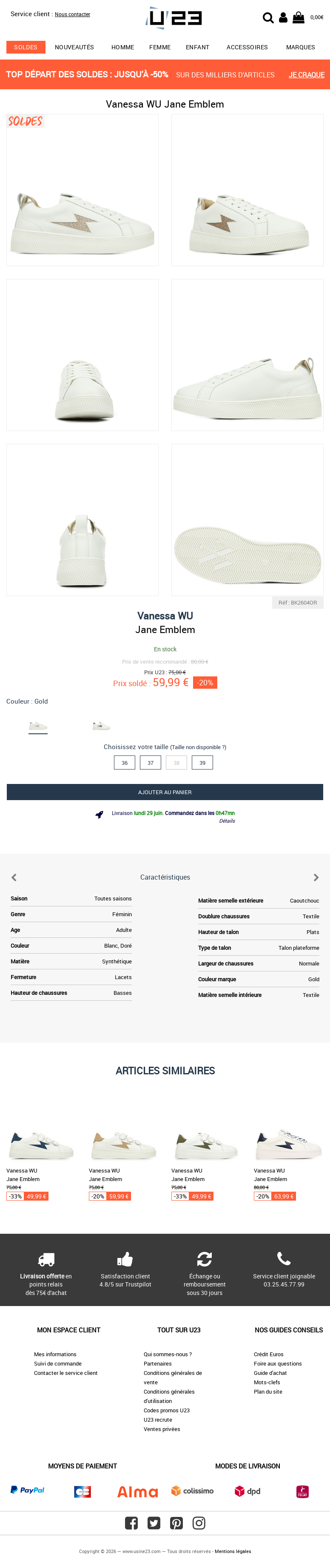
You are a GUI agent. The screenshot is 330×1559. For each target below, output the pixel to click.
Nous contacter (72, 14)
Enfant (197, 47)
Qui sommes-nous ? (168, 1354)
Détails (227, 820)
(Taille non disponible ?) (198, 747)
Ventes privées (162, 1429)
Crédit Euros (269, 1354)
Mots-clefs (267, 1382)
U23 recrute (158, 1419)
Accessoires (247, 47)
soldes (25, 47)
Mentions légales (233, 1551)
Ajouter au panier (165, 792)
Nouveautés (74, 47)
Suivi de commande (58, 1363)
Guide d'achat (270, 1373)
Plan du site (268, 1391)
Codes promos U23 (167, 1410)
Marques (300, 47)
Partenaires (158, 1363)
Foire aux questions (278, 1363)
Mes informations (55, 1354)
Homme (122, 47)
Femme (160, 47)
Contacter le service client (66, 1373)
